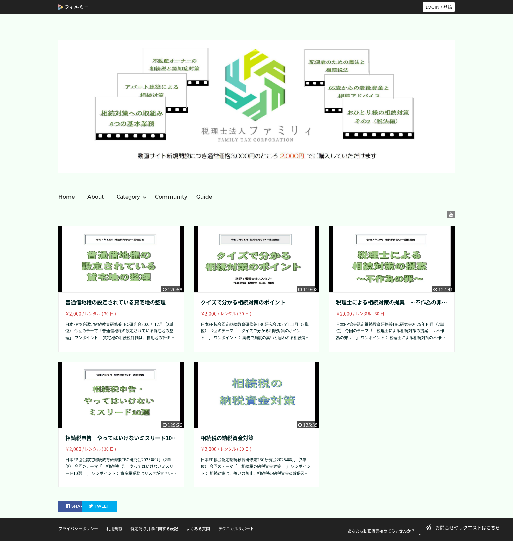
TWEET (115, 505)
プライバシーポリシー (78, 529)
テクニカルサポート (236, 529)
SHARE (76, 505)
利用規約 (114, 529)
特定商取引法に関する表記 (154, 529)
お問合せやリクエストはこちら (465, 527)
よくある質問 (198, 529)
